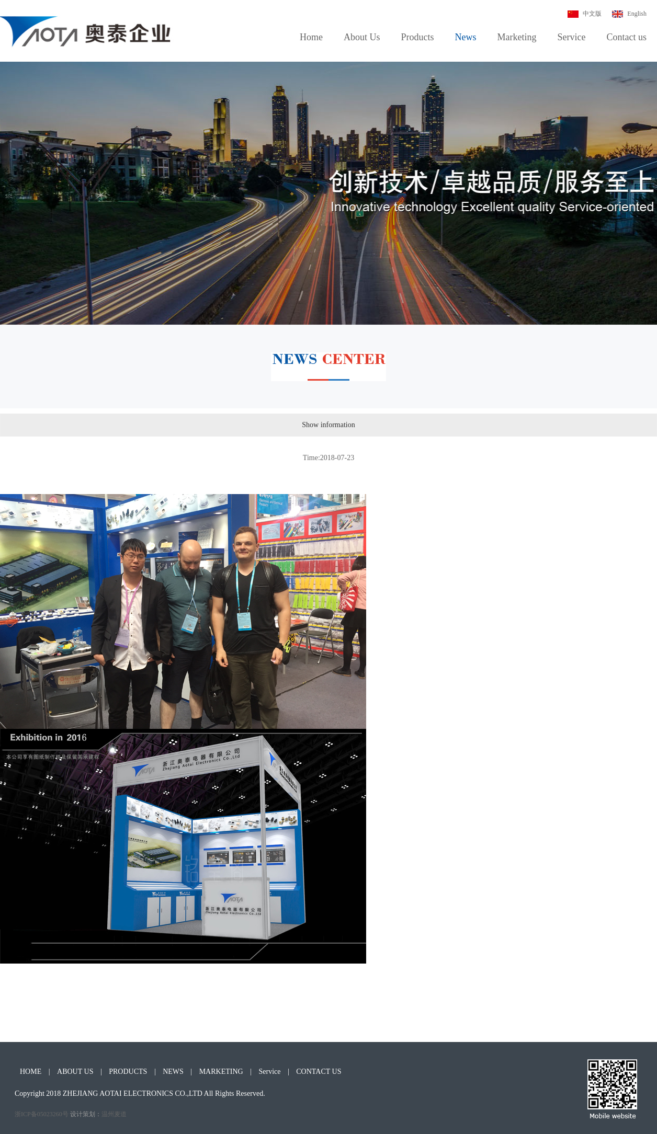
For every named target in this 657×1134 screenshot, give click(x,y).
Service (572, 37)
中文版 (585, 13)
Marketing (517, 37)
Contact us (627, 37)
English (629, 13)
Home (311, 37)
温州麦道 (114, 1114)
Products (417, 37)
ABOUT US (75, 1071)
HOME (30, 1071)
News (466, 37)
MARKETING (221, 1071)
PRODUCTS (128, 1071)
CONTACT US (318, 1071)
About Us (362, 37)
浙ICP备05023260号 (42, 1114)
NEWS (173, 1071)
